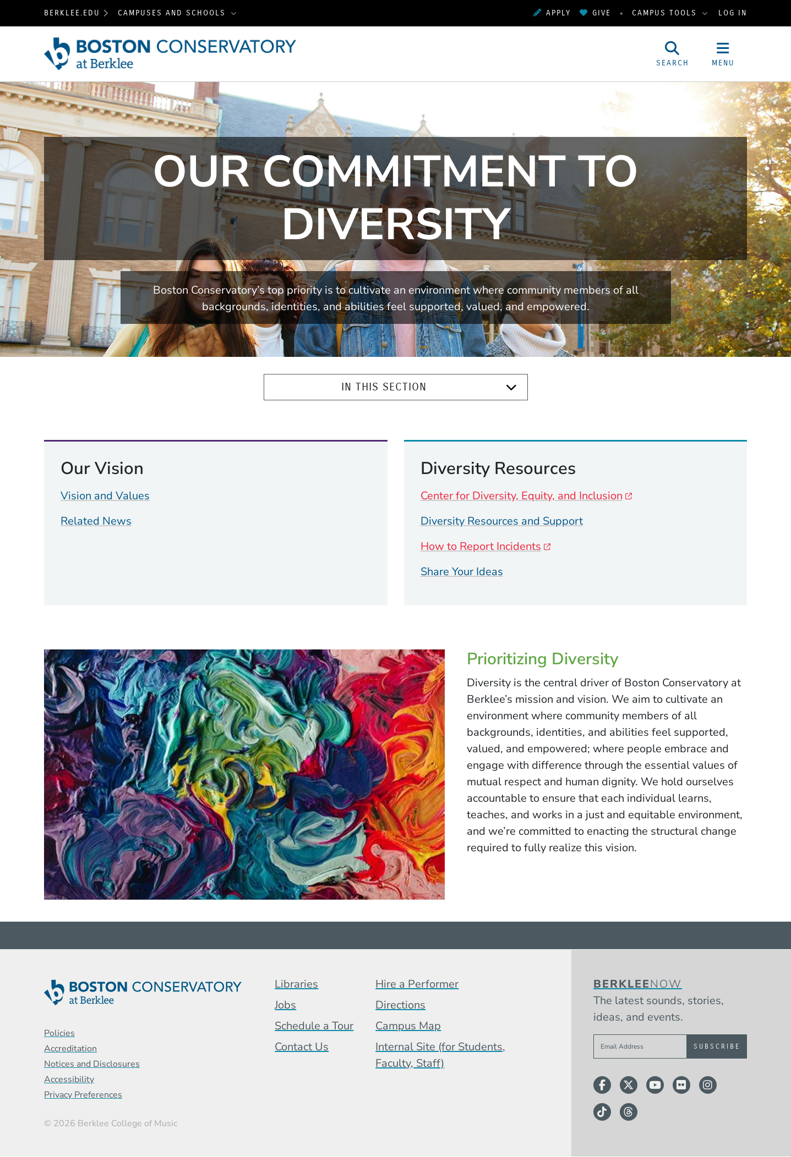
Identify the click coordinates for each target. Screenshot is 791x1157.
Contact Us (302, 1046)
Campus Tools (666, 13)
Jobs (285, 1005)
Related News (96, 521)
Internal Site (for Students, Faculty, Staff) (440, 1055)
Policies (59, 1033)
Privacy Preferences (83, 1095)
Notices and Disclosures (92, 1064)
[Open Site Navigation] (723, 53)
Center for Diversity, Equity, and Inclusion (522, 495)
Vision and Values (105, 495)
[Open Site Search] (673, 53)
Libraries (296, 984)
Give (595, 13)
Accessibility (69, 1079)
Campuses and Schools (173, 13)
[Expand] (511, 387)
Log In (732, 13)
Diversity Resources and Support (502, 521)
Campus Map (408, 1025)
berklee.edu (72, 13)
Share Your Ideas (462, 571)
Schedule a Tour (314, 1025)
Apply (552, 13)
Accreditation (70, 1049)
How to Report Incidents (481, 546)
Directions (400, 1005)
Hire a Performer (417, 984)
